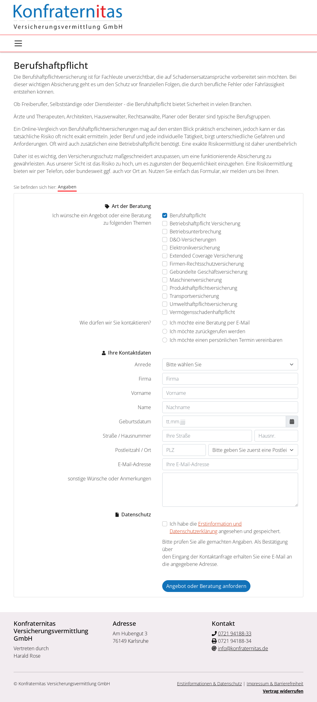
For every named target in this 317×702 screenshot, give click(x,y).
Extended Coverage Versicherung (206, 255)
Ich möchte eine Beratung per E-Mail (210, 322)
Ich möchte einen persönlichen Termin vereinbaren (226, 340)
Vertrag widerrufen (283, 691)
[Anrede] (230, 364)
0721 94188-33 (234, 633)
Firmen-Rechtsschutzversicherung (207, 263)
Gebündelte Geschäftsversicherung (208, 271)
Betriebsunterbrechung (195, 231)
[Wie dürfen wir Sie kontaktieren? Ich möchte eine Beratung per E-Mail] (164, 322)
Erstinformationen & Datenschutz (209, 684)
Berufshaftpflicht (188, 215)
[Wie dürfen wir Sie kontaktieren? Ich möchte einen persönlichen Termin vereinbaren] (164, 340)
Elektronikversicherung (195, 247)
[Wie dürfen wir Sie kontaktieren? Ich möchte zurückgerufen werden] (164, 331)
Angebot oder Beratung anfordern (206, 586)
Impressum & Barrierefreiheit (275, 684)
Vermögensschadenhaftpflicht (202, 312)
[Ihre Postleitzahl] (184, 450)
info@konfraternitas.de (243, 648)
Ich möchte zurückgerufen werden (207, 331)
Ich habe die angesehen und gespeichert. (225, 527)
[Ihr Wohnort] (253, 450)
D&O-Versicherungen (193, 239)
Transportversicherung (194, 296)
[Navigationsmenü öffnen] (18, 43)
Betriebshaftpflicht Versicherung (205, 223)
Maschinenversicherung (196, 279)
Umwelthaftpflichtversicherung (203, 304)
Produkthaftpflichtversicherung (203, 288)
